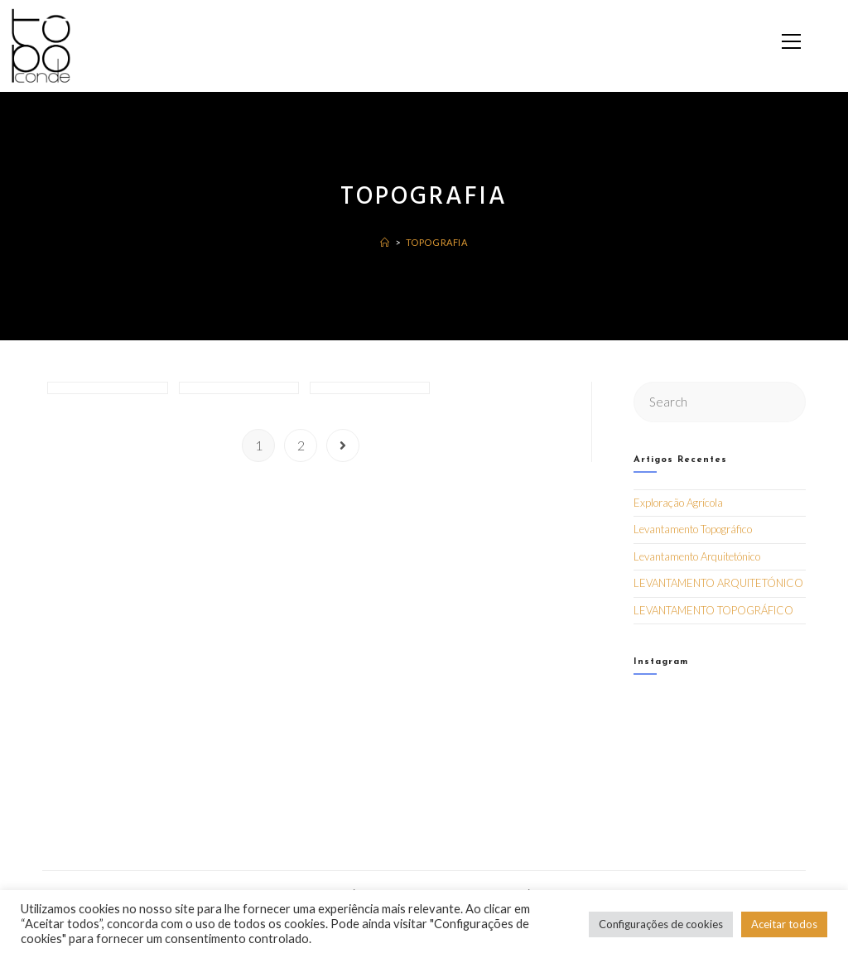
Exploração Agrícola (678, 501)
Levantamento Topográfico (693, 529)
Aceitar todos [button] (784, 924)
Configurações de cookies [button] (661, 924)
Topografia (437, 242)
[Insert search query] (720, 401)
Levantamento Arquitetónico (697, 555)
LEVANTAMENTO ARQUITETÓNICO (718, 583)
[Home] (385, 242)
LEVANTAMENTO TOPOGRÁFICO (713, 609)
